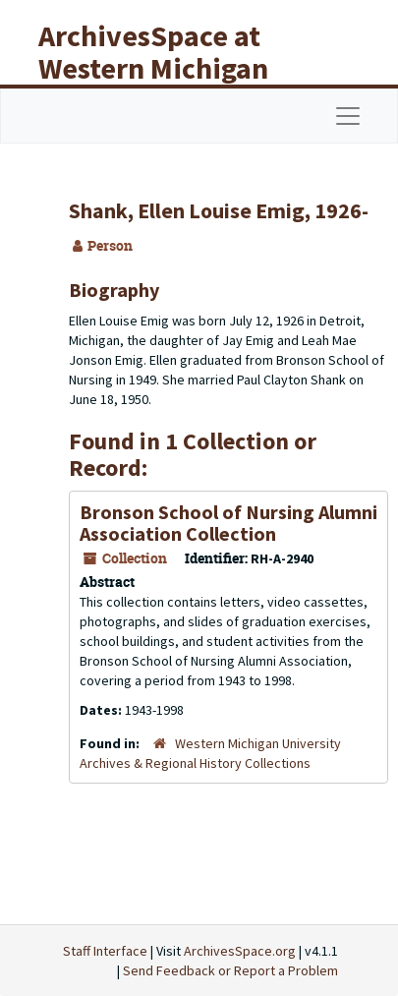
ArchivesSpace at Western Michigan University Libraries (168, 68)
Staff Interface (105, 951)
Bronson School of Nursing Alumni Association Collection (228, 522)
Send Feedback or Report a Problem (230, 970)
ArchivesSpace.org (240, 951)
